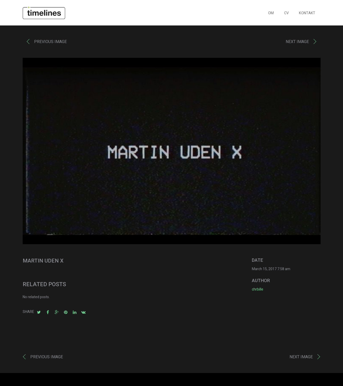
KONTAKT (307, 14)
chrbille (257, 290)
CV (286, 14)
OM (271, 14)
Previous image (50, 42)
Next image (297, 42)
